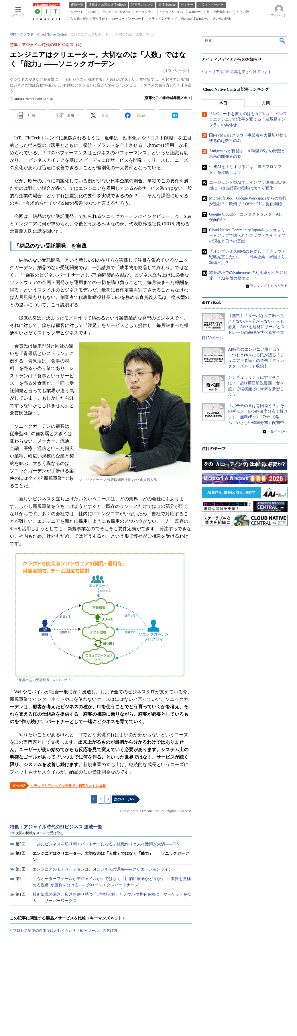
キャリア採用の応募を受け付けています (238, 72)
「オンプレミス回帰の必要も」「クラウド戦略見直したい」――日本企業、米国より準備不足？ (247, 257)
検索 (282, 40)
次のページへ (124, 799)
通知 (70, 115)
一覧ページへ (277, 431)
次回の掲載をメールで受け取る (39, 833)
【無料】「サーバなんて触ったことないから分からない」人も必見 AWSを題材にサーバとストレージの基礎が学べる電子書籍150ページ (243, 326)
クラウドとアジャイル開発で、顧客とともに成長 (68, 786)
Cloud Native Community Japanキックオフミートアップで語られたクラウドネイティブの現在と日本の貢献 (247, 235)
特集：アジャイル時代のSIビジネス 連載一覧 (56, 826)
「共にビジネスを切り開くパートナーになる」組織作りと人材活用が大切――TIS (106, 844)
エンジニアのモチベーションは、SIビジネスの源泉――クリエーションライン (102, 869)
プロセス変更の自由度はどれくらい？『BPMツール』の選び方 (65, 930)
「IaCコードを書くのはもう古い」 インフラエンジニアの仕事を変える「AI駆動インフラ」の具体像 (248, 119)
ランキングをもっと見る (269, 286)
